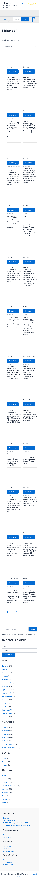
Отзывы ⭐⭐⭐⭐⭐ (29, 4)
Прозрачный (6, 693)
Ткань (4, 796)
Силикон (5, 789)
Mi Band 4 (5, 731)
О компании (7, 846)
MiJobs (4, 758)
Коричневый (6, 683)
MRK (4, 761)
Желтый (5, 676)
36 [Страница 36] (12, 612)
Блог (4, 835)
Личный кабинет (8, 860)
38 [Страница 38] (16, 612)
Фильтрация (9, 654)
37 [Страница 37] (14, 612)
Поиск (25, 19)
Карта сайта (7, 837)
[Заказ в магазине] (19, 46)
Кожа (4, 775)
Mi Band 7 (5, 741)
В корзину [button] (12, 71)
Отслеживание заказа (10, 862)
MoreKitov (8, 3)
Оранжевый (6, 690)
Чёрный (5, 717)
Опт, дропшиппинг (9, 820)
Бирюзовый (6, 673)
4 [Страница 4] (9, 612)
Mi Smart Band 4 (8, 744)
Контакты (6, 849)
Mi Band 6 (5, 737)
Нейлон (4, 782)
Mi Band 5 (5, 734)
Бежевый (5, 666)
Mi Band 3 (5, 727)
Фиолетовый (6, 710)
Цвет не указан (7, 713)
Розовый (5, 700)
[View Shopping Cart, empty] (34, 19)
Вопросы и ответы (9, 851)
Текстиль (5, 792)
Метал (4, 802)
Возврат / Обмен (8, 865)
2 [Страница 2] (8, 612)
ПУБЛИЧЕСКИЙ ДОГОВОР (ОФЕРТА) (16, 823)
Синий (4, 707)
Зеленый (5, 679)
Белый (4, 669)
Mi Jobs (4, 765)
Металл (4, 779)
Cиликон (5, 799)
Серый (4, 703)
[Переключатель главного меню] (5, 19)
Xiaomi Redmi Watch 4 (10, 748)
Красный (5, 686)
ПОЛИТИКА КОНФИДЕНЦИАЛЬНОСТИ (16, 825)
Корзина (6, 818)
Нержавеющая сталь (9, 786)
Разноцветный (7, 696)
